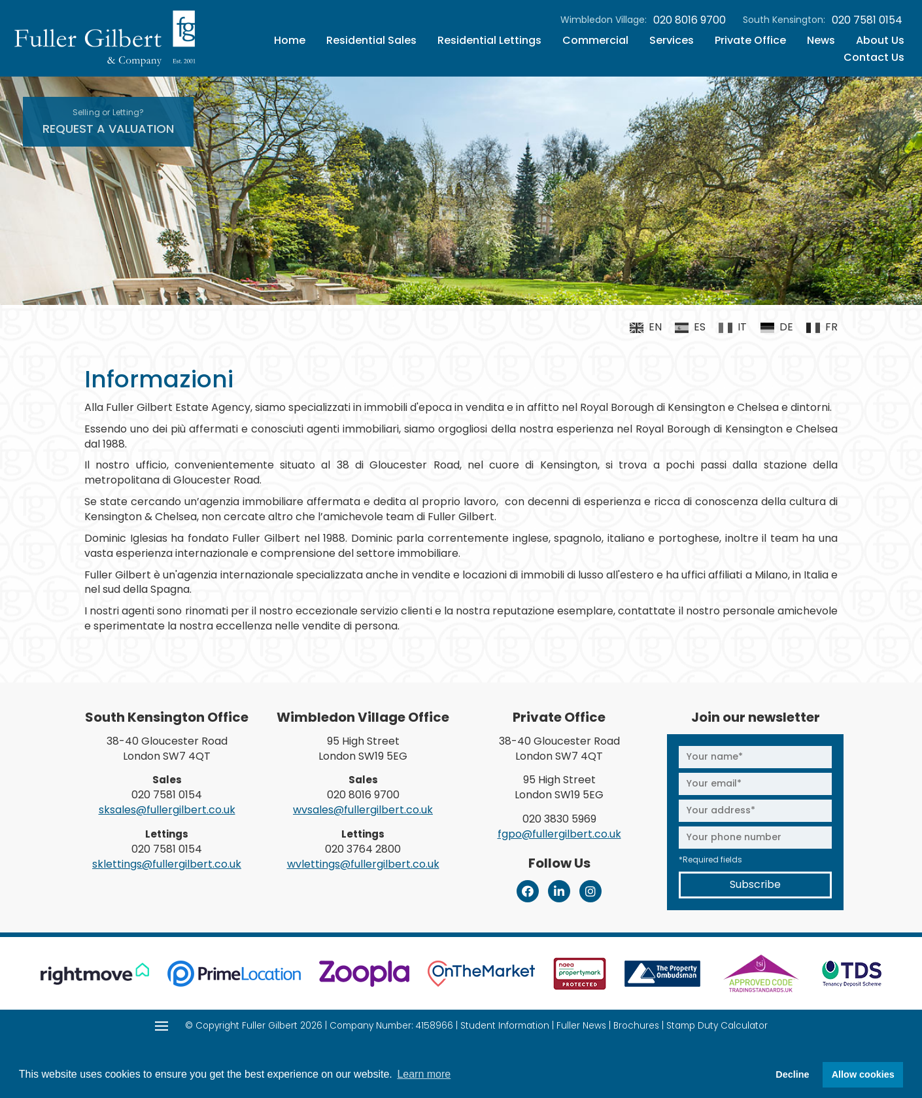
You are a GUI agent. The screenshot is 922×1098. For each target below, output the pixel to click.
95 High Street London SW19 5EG (362, 749)
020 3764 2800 (363, 849)
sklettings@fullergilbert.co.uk (166, 864)
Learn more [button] (424, 1074)
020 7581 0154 (867, 20)
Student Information (504, 1025)
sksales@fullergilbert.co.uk (167, 809)
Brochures (636, 1025)
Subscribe (755, 884)
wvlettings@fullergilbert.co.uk (363, 864)
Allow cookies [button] (863, 1074)
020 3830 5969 (559, 818)
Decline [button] (792, 1074)
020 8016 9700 (689, 20)
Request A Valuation (108, 122)
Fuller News (581, 1025)
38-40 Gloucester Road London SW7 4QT (167, 749)
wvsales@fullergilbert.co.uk (363, 809)
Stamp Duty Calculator (717, 1025)
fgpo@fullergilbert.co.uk (559, 833)
